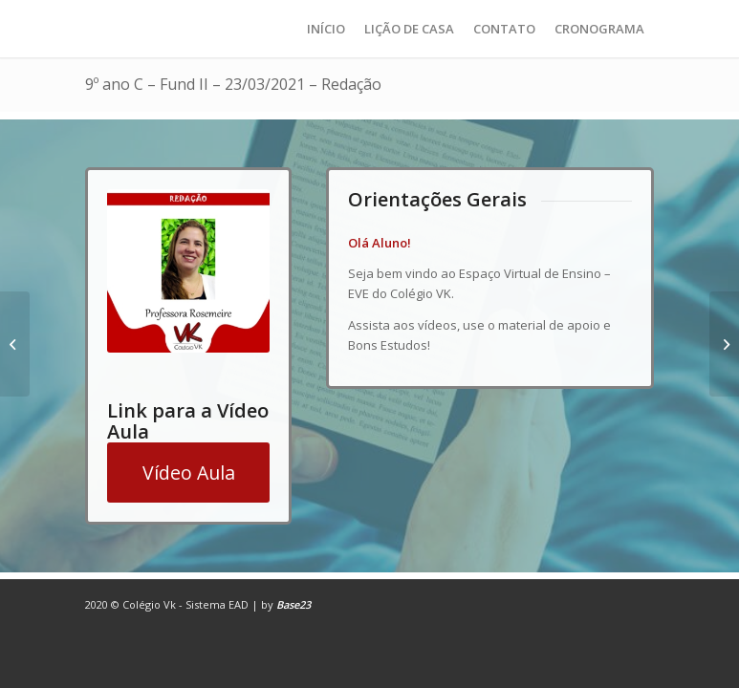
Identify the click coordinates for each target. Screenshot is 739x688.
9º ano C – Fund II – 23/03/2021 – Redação (233, 84)
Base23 (293, 604)
